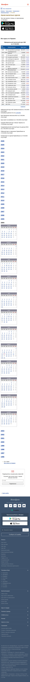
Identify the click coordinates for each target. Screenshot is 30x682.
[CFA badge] (4, 642)
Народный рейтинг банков (7, 564)
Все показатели (7, 8)
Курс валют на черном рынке (8, 597)
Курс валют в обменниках (7, 595)
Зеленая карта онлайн (6, 628)
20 (4, 235)
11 (6, 250)
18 (6, 252)
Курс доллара (4, 544)
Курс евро (3, 546)
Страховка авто (4, 634)
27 (4, 237)
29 (8, 237)
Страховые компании (6, 636)
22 (8, 235)
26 (2, 237)
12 (2, 233)
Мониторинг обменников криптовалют (10, 565)
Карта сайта (5, 493)
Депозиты (3, 556)
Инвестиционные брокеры (7, 552)
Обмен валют (4, 593)
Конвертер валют (5, 560)
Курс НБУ (3, 548)
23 (11, 235)
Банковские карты (5, 550)
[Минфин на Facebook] (6, 505)
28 (6, 237)
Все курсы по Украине (9, 463)
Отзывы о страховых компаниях (8, 630)
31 (6, 271)
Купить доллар (4, 599)
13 (4, 233)
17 (4, 252)
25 (6, 254)
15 (8, 233)
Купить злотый (4, 603)
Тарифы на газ (4, 558)
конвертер (23, 106)
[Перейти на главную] (4, 5)
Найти (25, 530)
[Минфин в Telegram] (10, 505)
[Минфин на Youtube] (24, 505)
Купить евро (4, 601)
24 (4, 254)
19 (2, 235)
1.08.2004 (18, 112)
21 (6, 235)
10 (4, 250)
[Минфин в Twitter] (15, 505)
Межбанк (3, 554)
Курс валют (3, 542)
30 (11, 237)
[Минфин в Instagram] (19, 505)
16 (11, 233)
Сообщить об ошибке (15, 534)
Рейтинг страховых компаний (8, 632)
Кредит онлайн (4, 562)
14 (6, 233)
